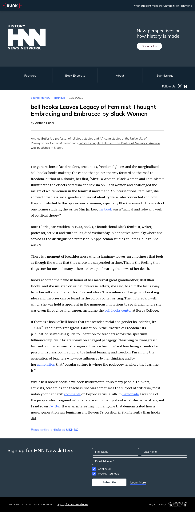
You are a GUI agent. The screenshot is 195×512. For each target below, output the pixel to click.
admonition (46, 364)
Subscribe (149, 46)
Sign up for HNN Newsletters (73, 504)
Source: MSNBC (40, 97)
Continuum (105, 469)
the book (105, 209)
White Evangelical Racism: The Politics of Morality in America (119, 143)
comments (72, 394)
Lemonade (130, 394)
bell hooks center (118, 310)
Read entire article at (54, 429)
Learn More (138, 482)
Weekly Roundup (108, 473)
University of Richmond (177, 5)
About (120, 75)
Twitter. (55, 406)
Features (30, 75)
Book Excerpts (75, 75)
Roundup (59, 97)
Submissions (165, 75)
